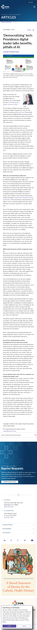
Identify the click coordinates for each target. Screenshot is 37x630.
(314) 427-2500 (8, 517)
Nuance (18, 291)
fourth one (21, 112)
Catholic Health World (6, 22)
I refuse (24, 626)
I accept (9, 626)
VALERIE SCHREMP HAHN (11, 52)
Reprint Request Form (10, 481)
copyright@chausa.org (9, 431)
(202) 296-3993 (8, 507)
